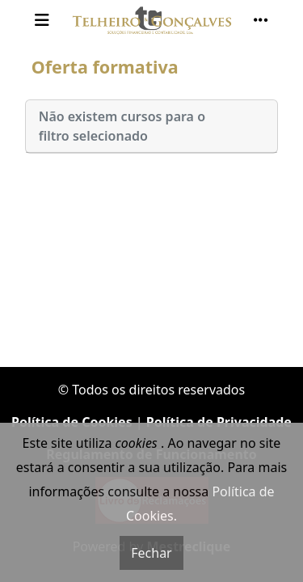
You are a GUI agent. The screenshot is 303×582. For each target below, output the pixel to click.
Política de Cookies (72, 422)
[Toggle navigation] (42, 20)
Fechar (151, 553)
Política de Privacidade (219, 422)
